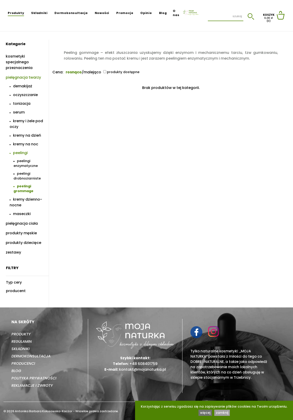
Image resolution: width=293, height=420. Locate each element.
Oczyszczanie (25, 94)
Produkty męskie (21, 233)
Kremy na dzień (27, 135)
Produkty (16, 13)
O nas (176, 13)
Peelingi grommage (23, 188)
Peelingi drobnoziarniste (27, 176)
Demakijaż (22, 86)
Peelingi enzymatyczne (26, 163)
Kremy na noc (25, 144)
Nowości (102, 13)
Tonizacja (21, 103)
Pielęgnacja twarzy (23, 77)
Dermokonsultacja (71, 13)
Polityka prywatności (33, 378)
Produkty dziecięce (23, 242)
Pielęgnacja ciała (22, 223)
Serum (19, 112)
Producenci (23, 363)
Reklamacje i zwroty (32, 385)
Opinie (146, 13)
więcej (205, 412)
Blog (163, 13)
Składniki (39, 13)
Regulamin (21, 341)
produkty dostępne (121, 72)
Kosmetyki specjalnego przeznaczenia (19, 62)
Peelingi (20, 152)
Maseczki (22, 213)
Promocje (124, 13)
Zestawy (13, 252)
